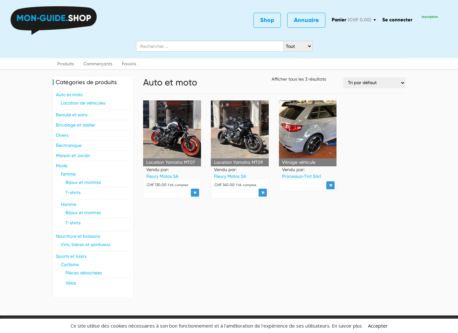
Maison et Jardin (73, 155)
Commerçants (97, 63)
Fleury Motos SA (162, 176)
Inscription (430, 17)
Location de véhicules (83, 102)
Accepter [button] (378, 325)
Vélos (71, 283)
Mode (61, 165)
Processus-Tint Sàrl (301, 176)
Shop (267, 20)
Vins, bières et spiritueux (85, 244)
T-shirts (73, 192)
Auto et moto (69, 94)
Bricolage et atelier (75, 124)
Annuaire (306, 20)
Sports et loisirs (71, 256)
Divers (62, 135)
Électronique (68, 145)
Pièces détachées (84, 272)
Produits (65, 63)
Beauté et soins (71, 114)
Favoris (129, 63)
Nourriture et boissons (78, 236)
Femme (68, 174)
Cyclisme (70, 264)
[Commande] (374, 82)
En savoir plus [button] (347, 325)
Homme (68, 204)
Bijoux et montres (83, 182)
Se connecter (397, 20)
